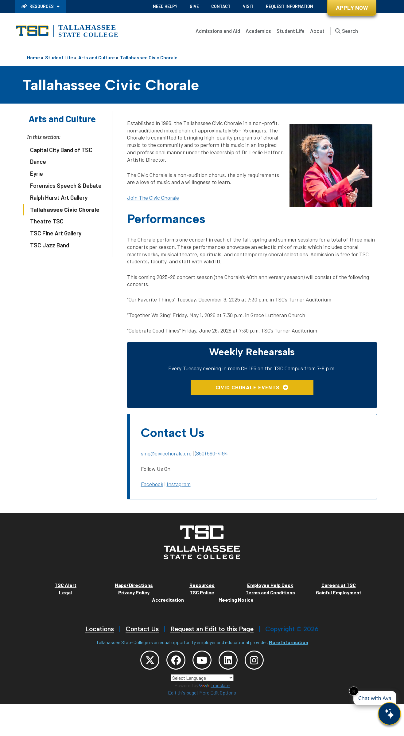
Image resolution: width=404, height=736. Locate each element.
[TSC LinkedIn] (229, 660)
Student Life (291, 31)
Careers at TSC (338, 585)
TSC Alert (65, 585)
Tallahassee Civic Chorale (148, 57)
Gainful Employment (338, 592)
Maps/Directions (134, 585)
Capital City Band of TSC (61, 149)
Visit (248, 6)
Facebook (152, 484)
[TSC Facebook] (175, 660)
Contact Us (142, 629)
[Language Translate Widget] (202, 678)
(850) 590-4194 (211, 453)
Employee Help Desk (270, 585)
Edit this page (182, 693)
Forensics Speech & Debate (66, 185)
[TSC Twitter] (148, 660)
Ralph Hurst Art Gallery (58, 197)
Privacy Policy (134, 592)
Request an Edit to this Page (212, 629)
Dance (38, 161)
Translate (214, 686)
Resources (38, 6)
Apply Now (352, 7)
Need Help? (165, 6)
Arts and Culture (96, 57)
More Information (288, 642)
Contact (221, 6)
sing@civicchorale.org (166, 453)
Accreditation (168, 600)
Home (33, 57)
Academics (258, 31)
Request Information (289, 6)
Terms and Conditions (270, 592)
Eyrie (36, 173)
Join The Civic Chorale (153, 197)
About (317, 31)
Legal (65, 592)
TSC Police (202, 592)
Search (350, 31)
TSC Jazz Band (49, 245)
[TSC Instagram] (255, 660)
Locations (99, 629)
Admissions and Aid (218, 31)
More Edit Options (217, 693)
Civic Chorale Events (248, 387)
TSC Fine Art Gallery (55, 233)
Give (194, 6)
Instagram (179, 484)
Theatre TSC (47, 221)
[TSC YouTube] (202, 660)
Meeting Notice (236, 600)
